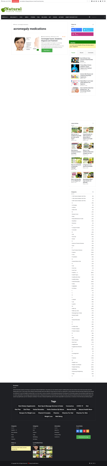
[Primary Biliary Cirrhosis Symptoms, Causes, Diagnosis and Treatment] (75, 68)
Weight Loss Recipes (76, 364)
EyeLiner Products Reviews (78, 243)
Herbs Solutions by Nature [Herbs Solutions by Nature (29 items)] (55, 409)
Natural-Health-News (33, 463)
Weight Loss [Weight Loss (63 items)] (48, 416)
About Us (57, 430)
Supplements (75, 344)
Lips (73, 301)
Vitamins (33, 17)
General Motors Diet (76, 261)
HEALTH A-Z (4, 17)
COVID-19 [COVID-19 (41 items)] (80, 406)
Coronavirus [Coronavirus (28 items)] (70, 406)
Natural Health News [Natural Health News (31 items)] (85, 409)
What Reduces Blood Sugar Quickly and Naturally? (87, 181)
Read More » (47, 50)
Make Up (74, 308)
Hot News (61, 17)
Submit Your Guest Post (71, 17)
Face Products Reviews (77, 250)
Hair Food (74, 270)
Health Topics (75, 274)
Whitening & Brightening (77, 371)
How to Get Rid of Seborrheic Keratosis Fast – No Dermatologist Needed (86, 89)
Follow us (13, 442)
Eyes (73, 245)
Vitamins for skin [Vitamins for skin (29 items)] (82, 413)
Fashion (55, 17)
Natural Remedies (76, 319)
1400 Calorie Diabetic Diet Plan (79, 198)
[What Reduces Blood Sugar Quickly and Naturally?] (88, 175)
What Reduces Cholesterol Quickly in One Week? (76, 152)
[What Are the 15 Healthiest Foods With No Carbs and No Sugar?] (76, 130)
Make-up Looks (75, 310)
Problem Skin (75, 326)
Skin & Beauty (13, 17)
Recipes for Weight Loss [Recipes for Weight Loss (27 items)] (27, 413)
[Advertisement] (71, 7)
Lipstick (74, 304)
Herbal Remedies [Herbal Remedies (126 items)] (38, 409)
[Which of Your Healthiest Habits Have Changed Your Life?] (88, 146)
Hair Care (74, 268)
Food (21, 17)
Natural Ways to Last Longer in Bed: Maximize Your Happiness (86, 82)
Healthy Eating (75, 279)
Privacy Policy (58, 434)
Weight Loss (75, 362)
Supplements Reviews (77, 346)
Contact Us (57, 436)
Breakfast (74, 220)
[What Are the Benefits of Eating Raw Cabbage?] (76, 160)
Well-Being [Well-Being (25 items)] (58, 416)
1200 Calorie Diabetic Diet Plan (79, 196)
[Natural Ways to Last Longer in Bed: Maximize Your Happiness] (75, 83)
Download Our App (83, 437)
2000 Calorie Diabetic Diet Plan (79, 200)
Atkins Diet (74, 209)
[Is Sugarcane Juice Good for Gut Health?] (88, 160)
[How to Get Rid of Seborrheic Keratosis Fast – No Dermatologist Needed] (75, 90)
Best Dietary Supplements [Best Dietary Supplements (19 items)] (26, 406)
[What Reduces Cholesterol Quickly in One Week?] (76, 146)
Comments (90, 52)
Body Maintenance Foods (77, 218)
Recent (81, 52)
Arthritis (74, 207)
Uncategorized (75, 353)
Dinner (73, 238)
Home (15, 24)
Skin (73, 337)
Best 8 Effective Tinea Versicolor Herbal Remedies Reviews (86, 60)
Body (73, 216)
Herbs (26, 17)
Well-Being (44, 17)
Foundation (74, 256)
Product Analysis (75, 328)
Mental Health (75, 315)
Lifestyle (74, 299)
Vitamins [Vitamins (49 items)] (56, 413)
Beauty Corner (75, 214)
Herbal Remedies (76, 281)
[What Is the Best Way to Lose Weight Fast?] (76, 175)
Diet (50, 17)
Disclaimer (57, 432)
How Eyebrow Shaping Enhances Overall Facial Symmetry (32, 1)
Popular (73, 52)
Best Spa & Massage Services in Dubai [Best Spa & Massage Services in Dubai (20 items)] (50, 406)
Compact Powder (76, 227)
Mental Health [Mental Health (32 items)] (71, 409)
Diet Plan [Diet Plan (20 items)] (18, 409)
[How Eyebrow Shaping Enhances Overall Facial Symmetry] (36, 448)
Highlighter (74, 286)
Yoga (38, 17)
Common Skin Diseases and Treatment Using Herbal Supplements (86, 75)
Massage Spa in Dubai (77, 313)
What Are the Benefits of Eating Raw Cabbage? (76, 166)
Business (74, 223)
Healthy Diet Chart (76, 277)
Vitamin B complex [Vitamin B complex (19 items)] (44, 413)
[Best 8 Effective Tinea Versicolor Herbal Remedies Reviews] (75, 60)
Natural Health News (46, 36)
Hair (73, 265)
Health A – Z (75, 272)
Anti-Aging (74, 205)
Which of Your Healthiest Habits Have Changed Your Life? (88, 152)
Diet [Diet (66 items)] (87, 406)
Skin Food (74, 342)
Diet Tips (74, 236)
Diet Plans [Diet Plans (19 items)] (27, 409)
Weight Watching (75, 366)
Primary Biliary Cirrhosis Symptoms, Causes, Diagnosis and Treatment (86, 66)
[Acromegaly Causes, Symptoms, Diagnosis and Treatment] (26, 43)
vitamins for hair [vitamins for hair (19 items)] (67, 413)
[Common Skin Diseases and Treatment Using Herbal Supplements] (75, 76)
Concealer (74, 229)
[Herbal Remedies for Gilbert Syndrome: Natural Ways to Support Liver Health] (88, 130)
